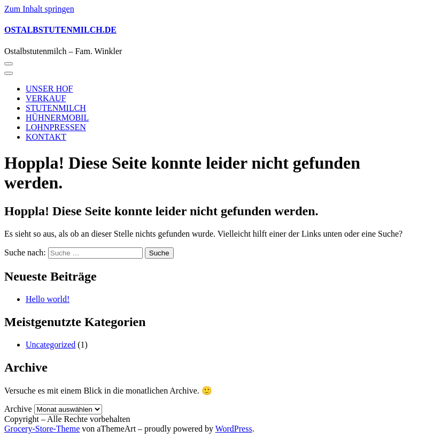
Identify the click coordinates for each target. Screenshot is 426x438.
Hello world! (47, 299)
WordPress (233, 428)
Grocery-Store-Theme (42, 428)
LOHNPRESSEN (56, 127)
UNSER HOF (49, 88)
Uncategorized (50, 344)
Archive (18, 408)
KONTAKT (46, 136)
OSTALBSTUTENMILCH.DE (60, 29)
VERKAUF (46, 98)
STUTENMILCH (56, 107)
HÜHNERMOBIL (57, 117)
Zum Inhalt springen (39, 8)
